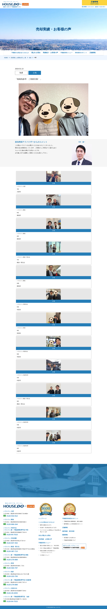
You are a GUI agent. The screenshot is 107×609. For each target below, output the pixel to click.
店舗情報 (93, 52)
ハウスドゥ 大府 (8, 511)
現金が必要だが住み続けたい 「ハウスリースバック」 (47, 551)
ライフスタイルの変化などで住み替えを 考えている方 (50, 531)
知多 (30, 57)
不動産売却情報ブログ (70, 540)
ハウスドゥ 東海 (8, 519)
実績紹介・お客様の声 (50, 52)
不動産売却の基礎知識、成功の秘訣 (73, 521)
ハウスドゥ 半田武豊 (10, 538)
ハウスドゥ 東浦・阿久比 (11, 546)
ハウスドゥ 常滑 (8, 563)
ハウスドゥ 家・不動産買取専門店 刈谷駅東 (17, 580)
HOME (6, 57)
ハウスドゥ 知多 (8, 571)
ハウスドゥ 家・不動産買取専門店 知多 (16, 596)
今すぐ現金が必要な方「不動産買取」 (50, 548)
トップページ (42, 518)
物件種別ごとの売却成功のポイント (73, 524)
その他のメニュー (44, 555)
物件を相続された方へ (46, 525)
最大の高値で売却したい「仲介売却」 (50, 545)
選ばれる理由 (35, 52)
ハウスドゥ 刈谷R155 (10, 588)
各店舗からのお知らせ (70, 537)
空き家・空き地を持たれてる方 (48, 527)
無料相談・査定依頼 (68, 531)
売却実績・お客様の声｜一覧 (18, 57)
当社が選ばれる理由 (44, 535)
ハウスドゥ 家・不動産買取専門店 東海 (15, 555)
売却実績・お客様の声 (45, 539)
